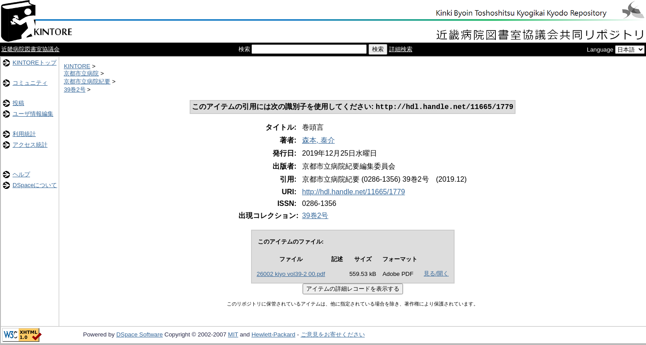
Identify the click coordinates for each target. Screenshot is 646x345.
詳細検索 (400, 49)
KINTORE (77, 66)
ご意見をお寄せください (333, 335)
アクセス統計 (30, 144)
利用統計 (24, 134)
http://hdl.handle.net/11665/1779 (353, 193)
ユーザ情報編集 (33, 113)
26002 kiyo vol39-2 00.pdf (291, 274)
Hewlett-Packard (273, 335)
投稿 (18, 103)
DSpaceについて (35, 185)
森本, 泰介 (318, 141)
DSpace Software (139, 335)
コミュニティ (30, 82)
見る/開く (436, 274)
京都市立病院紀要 (87, 81)
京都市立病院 (81, 73)
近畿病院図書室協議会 (30, 49)
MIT (233, 335)
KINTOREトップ (34, 62)
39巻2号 (74, 89)
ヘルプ (21, 174)
